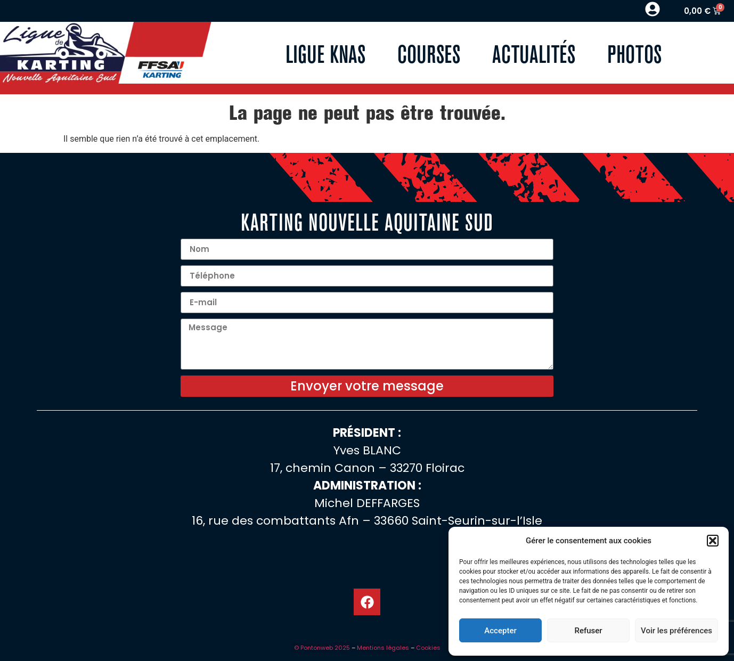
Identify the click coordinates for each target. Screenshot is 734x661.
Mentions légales (383, 647)
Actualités (533, 52)
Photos (634, 52)
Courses (428, 52)
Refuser (588, 630)
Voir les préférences (676, 630)
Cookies (428, 647)
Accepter (500, 630)
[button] (712, 540)
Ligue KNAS (325, 52)
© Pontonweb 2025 (322, 647)
